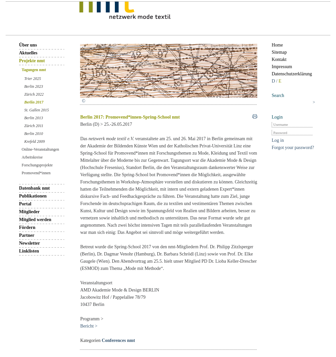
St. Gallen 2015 (36, 110)
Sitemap (279, 52)
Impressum (282, 66)
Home (277, 45)
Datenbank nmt (34, 188)
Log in (278, 140)
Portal (25, 203)
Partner (26, 235)
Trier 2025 (32, 78)
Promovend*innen (36, 173)
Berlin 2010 (33, 133)
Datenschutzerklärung (292, 73)
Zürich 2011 (33, 125)
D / (275, 81)
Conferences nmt (118, 340)
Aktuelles (28, 52)
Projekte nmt (32, 60)
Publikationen (33, 196)
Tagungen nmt (34, 69)
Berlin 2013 (33, 118)
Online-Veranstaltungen (40, 149)
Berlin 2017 (33, 102)
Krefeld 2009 (34, 141)
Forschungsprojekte (37, 165)
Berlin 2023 (33, 86)
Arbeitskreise (32, 157)
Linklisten (29, 251)
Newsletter (29, 243)
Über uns (28, 45)
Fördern (27, 227)
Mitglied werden (35, 219)
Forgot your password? (293, 147)
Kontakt (279, 59)
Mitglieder (29, 211)
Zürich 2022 (34, 94)
